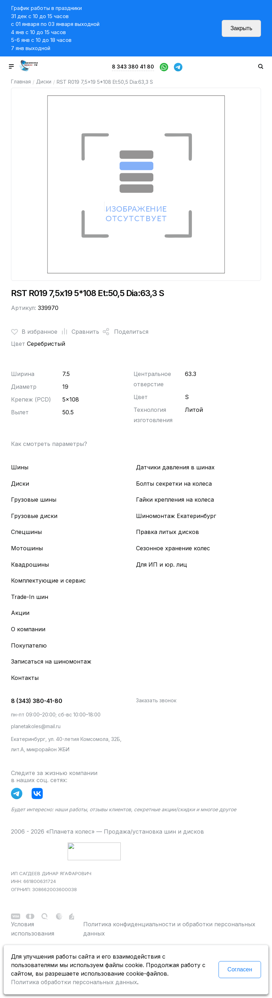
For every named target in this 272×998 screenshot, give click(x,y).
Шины (19, 467)
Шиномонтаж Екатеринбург (176, 515)
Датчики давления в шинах (175, 467)
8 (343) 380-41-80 (36, 700)
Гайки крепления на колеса (175, 499)
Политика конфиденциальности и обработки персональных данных (169, 929)
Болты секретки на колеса (174, 483)
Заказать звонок (156, 700)
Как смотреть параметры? (49, 443)
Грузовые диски (34, 515)
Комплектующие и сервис (48, 580)
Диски (43, 81)
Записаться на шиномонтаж (51, 661)
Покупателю (29, 645)
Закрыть (242, 28)
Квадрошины (30, 564)
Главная (21, 81)
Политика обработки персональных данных (74, 982)
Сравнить (78, 332)
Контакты (25, 677)
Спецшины (26, 531)
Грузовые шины (33, 499)
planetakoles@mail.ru (36, 726)
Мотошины (27, 548)
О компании (28, 629)
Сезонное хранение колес (173, 548)
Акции (20, 612)
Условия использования (32, 929)
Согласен (239, 969)
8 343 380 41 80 (133, 67)
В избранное (34, 332)
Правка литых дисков (167, 531)
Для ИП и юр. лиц (161, 564)
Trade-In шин (29, 596)
